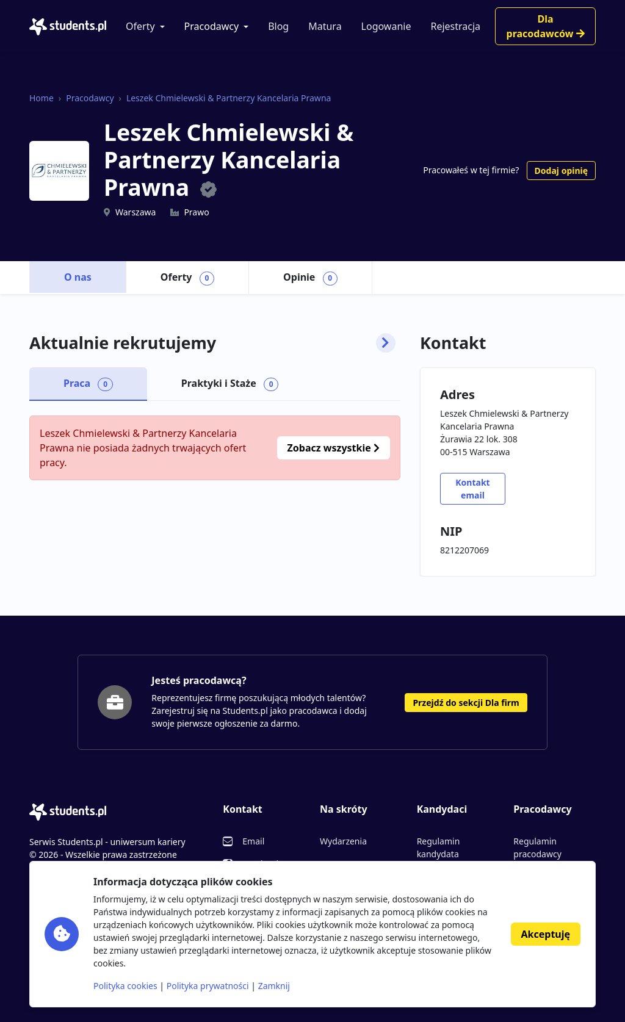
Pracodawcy (211, 26)
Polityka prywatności (208, 985)
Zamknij (274, 985)
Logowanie (386, 26)
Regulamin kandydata (438, 847)
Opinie (310, 277)
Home (41, 98)
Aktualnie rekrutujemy (212, 343)
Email (253, 841)
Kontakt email (472, 489)
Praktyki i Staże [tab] (230, 383)
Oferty (140, 26)
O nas (78, 277)
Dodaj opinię (561, 170)
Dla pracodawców (546, 26)
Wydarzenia (343, 841)
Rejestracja (455, 26)
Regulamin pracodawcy (537, 847)
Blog (278, 26)
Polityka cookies (125, 985)
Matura (324, 26)
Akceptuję (545, 934)
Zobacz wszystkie (333, 448)
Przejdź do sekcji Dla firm (466, 702)
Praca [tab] (88, 383)
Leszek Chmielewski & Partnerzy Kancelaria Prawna (228, 98)
